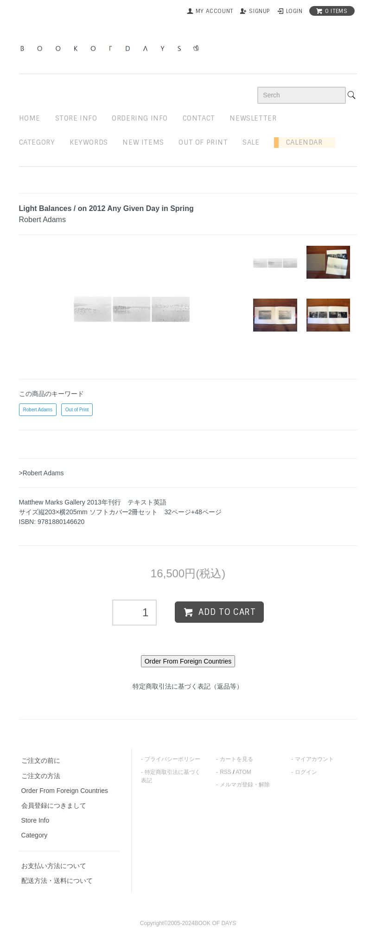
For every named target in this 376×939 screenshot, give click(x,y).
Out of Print (77, 409)
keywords (89, 142)
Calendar (300, 142)
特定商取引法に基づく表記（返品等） (188, 686)
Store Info (35, 820)
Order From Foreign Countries (64, 790)
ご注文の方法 (40, 775)
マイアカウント (314, 759)
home (29, 118)
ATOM (243, 772)
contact (199, 118)
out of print (203, 142)
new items (143, 142)
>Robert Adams (41, 473)
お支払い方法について (53, 865)
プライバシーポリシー (172, 759)
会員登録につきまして (53, 805)
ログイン (306, 772)
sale (250, 142)
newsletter (252, 118)
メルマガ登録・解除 (245, 784)
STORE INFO (76, 118)
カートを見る (236, 759)
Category (37, 142)
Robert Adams (37, 409)
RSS (225, 772)
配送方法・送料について (57, 880)
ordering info (140, 118)
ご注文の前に (40, 760)
